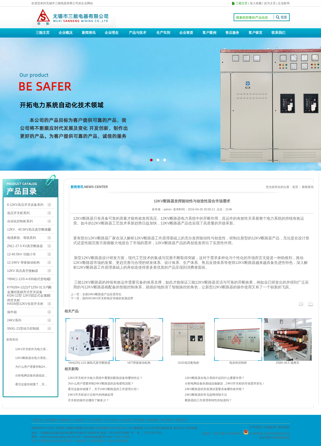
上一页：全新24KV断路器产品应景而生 (96, 294)
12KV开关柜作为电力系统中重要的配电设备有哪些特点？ (105, 377)
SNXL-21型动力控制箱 (23, 328)
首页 (295, 187)
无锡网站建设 (281, 437)
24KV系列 (14, 320)
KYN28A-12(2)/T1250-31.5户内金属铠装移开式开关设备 (29, 287)
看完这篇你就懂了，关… (30, 384)
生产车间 (163, 33)
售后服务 (232, 33)
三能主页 (43, 33)
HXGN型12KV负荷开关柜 (25, 304)
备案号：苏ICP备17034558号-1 (222, 433)
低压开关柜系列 (18, 213)
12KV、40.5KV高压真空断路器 (29, 229)
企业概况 (65, 33)
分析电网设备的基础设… (30, 375)
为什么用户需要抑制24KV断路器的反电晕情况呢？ (101, 383)
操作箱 (12, 312)
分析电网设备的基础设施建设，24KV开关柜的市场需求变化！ (225, 383)
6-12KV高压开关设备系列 (25, 205)
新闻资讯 (89, 33)
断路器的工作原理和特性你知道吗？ (208, 400)
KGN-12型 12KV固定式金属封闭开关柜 (28, 296)
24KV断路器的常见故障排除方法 (206, 394)
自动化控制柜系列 (20, 221)
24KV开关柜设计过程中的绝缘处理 (90, 394)
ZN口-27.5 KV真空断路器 (25, 246)
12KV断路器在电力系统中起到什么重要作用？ (215, 377)
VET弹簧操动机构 (139, 362)
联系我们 (278, 33)
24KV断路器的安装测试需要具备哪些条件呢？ (215, 389)
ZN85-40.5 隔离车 (287, 362)
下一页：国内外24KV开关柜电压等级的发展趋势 (102, 298)
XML (118, 436)
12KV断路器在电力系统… (31, 357)
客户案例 (209, 33)
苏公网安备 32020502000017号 (269, 433)
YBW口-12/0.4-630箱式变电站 (28, 279)
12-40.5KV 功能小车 (21, 254)
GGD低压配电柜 (188, 362)
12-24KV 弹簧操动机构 (23, 262)
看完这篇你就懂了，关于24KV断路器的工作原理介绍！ (104, 389)
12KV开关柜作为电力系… (31, 349)
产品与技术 (137, 33)
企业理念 (112, 33)
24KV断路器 (102, 427)
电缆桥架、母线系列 (21, 238)
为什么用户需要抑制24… (31, 366)
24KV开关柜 (118, 427)
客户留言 (255, 33)
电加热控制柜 (238, 362)
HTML (126, 436)
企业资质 (186, 33)
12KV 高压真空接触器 (22, 271)
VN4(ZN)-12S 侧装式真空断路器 (89, 362)
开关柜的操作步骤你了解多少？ (88, 400)
